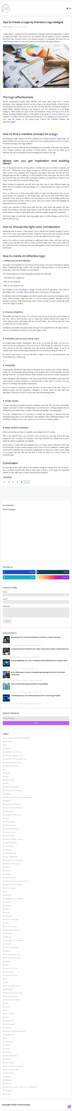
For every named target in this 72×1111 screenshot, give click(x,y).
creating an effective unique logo (53, 139)
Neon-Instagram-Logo (13, 960)
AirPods (7, 775)
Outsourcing (9, 973)
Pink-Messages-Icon (12, 987)
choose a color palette (25, 231)
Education (8, 851)
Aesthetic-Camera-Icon (13, 754)
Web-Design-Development (14, 1068)
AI (5, 771)
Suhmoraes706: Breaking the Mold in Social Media (29, 685)
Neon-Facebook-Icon (12, 956)
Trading (7, 1054)
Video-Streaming (11, 1057)
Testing (7, 1050)
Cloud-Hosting (10, 823)
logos (13, 122)
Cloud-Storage (10, 827)
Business (8, 802)
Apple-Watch (9, 782)
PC (6, 980)
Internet (7, 907)
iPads (6, 911)
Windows (8, 1085)
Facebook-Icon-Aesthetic (14, 862)
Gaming (7, 876)
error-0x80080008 (11, 858)
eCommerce (9, 848)
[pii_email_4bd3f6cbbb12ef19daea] (18, 740)
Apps (6, 785)
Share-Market (10, 1015)
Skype (7, 1019)
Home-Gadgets (10, 890)
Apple (7, 778)
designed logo (8, 175)
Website (7, 1078)
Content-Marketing (11, 830)
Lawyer (7, 925)
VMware (7, 1061)
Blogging (8, 795)
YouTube (8, 1096)
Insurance (8, 904)
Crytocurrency (10, 837)
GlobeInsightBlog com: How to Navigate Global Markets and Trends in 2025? (39, 662)
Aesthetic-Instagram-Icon (14, 757)
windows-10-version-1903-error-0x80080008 (21, 1089)
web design (23, 289)
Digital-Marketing (11, 844)
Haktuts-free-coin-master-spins (16, 883)
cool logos (55, 112)
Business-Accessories (13, 806)
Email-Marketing (10, 855)
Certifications (9, 813)
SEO (6, 1012)
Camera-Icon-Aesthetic (13, 809)
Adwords (8, 750)
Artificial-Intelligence (12, 788)
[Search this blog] (36, 720)
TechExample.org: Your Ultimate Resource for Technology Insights (35, 697)
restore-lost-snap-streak (14, 994)
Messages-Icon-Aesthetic (14, 942)
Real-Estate (9, 991)
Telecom (8, 1047)
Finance (7, 869)
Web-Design (9, 1064)
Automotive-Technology (13, 792)
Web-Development (12, 1071)
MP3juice (8, 953)
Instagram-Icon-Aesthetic (14, 900)
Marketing (8, 935)
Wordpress (9, 1092)
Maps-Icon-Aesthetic (12, 932)
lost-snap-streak (11, 928)
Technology (9, 1043)
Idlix (6, 893)
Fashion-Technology (12, 865)
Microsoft (8, 946)
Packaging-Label (11, 977)
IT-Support (8, 918)
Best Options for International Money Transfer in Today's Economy (36, 639)
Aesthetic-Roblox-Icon (13, 764)
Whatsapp (8, 1082)
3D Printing (8, 743)
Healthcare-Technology (13, 886)
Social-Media (9, 1026)
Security (7, 1008)
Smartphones (9, 1022)
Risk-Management (11, 998)
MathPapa (8, 939)
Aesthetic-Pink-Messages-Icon (16, 761)
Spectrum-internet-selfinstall (15, 1033)
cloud (7, 820)
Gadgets (8, 872)
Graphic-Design (10, 879)
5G (6, 747)
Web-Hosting (9, 1075)
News (6, 966)
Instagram (8, 897)
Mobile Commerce (11, 949)
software (8, 1029)
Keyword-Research (12, 921)
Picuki (7, 984)
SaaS (6, 1005)
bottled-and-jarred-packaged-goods (18, 799)
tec (6, 1040)
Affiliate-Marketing (11, 768)
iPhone (7, 914)
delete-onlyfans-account (14, 841)
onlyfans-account (11, 970)
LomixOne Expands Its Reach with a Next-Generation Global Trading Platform (40, 650)
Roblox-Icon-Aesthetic (13, 1001)
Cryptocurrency (10, 834)
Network (7, 963)
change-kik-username (13, 816)
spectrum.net (9, 1036)
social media (9, 447)
